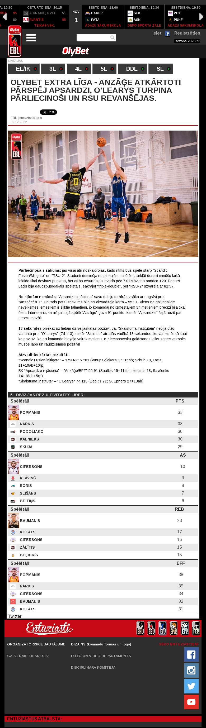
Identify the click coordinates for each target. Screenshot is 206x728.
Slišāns (27, 493)
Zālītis (27, 547)
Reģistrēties (187, 33)
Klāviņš (27, 478)
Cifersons (31, 466)
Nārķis (26, 424)
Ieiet (157, 33)
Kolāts (27, 532)
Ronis (25, 485)
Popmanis (29, 412)
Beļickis (28, 555)
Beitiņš (27, 501)
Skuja (25, 447)
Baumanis (29, 521)
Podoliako (31, 431)
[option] (44, 16)
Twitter (14, 616)
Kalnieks (29, 439)
